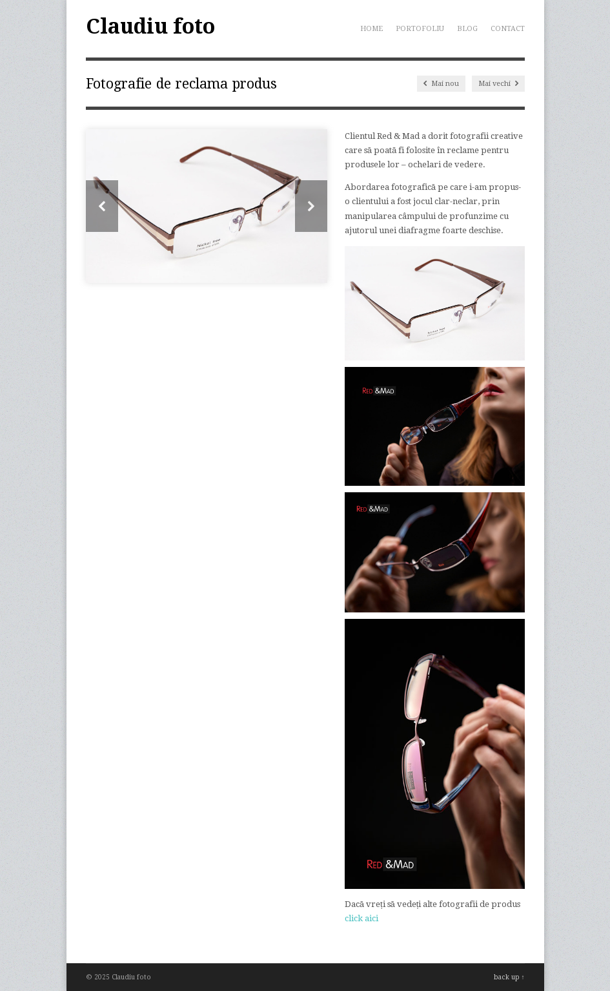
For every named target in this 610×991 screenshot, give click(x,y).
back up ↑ (509, 977)
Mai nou (441, 84)
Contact (508, 29)
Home (371, 29)
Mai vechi (498, 84)
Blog (467, 29)
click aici (361, 918)
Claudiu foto (150, 26)
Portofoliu (420, 29)
